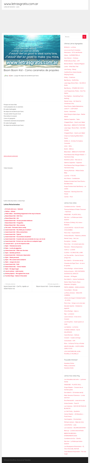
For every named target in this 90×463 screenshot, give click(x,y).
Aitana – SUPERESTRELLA (72, 55)
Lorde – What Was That (71, 66)
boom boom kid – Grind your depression (17, 255)
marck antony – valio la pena (14, 271)
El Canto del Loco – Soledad (14, 209)
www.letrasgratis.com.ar (21, 4)
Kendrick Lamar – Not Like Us (73, 159)
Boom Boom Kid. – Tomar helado (15, 266)
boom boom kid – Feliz (12, 264)
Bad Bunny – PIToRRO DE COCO (74, 88)
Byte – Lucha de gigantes (13, 248)
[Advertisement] (45, 21)
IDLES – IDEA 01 (69, 149)
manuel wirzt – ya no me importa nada (17, 243)
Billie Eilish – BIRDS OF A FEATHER (74, 125)
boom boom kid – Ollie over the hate (16, 250)
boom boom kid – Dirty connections (16, 232)
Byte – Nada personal (12, 257)
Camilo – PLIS (68, 196)
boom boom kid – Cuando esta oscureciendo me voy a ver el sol (25, 239)
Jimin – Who (68, 146)
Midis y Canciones (69, 365)
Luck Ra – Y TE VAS (70, 175)
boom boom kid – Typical (13, 234)
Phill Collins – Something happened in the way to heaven (23, 213)
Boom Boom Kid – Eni (12, 218)
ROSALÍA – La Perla (70, 47)
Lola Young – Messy (70, 69)
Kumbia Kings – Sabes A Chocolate (16, 276)
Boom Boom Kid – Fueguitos (14, 223)
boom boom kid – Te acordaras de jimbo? (18, 236)
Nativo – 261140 (10, 211)
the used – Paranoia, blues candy (15, 227)
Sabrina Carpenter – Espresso (73, 162)
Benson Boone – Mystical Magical (74, 63)
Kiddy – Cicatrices (69, 77)
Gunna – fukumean (70, 111)
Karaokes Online (69, 363)
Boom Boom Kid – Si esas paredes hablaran (18, 220)
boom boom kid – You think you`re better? (18, 230)
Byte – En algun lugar (12, 269)
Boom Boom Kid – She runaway (15, 225)
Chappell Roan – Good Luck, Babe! (74, 122)
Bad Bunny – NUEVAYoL (71, 80)
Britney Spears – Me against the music (17, 273)
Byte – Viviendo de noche (13, 246)
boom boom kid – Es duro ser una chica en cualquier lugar (23, 241)
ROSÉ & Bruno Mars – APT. (72, 61)
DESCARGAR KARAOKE (11, 156)
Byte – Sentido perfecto (12, 253)
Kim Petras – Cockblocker (72, 178)
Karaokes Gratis (69, 368)
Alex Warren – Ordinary (71, 58)
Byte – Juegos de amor (12, 262)
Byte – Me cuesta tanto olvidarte (15, 259)
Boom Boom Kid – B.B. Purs (13, 216)
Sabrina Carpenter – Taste (72, 119)
